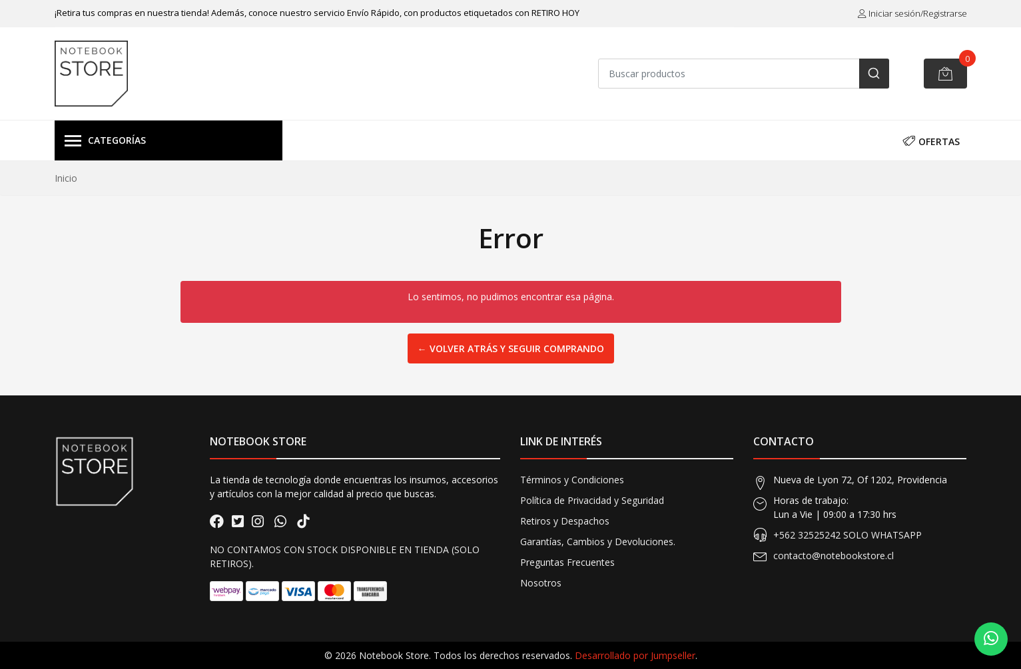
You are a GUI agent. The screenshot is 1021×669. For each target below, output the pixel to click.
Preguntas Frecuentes (567, 562)
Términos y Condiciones (572, 479)
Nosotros (540, 582)
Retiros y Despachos (564, 521)
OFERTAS (931, 140)
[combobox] (743, 74)
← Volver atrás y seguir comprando (511, 348)
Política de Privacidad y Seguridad (592, 500)
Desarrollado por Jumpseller (635, 655)
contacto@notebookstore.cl (833, 555)
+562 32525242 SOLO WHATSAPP (847, 535)
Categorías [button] (105, 141)
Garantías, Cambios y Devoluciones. (597, 541)
